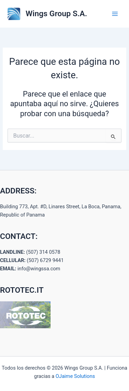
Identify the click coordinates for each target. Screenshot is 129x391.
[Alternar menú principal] (115, 14)
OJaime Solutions (75, 376)
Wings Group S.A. (56, 13)
